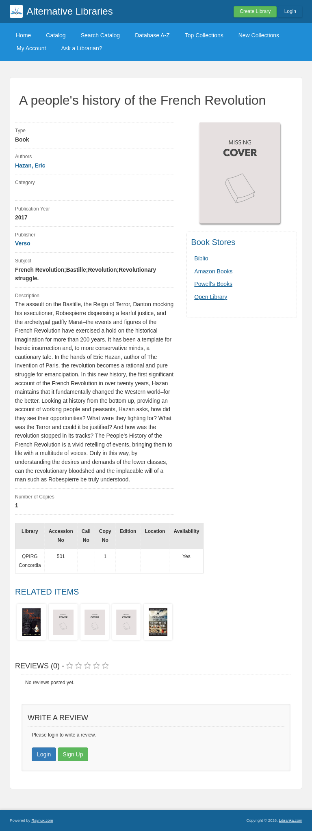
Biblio (201, 258)
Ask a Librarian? (81, 48)
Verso (22, 243)
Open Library (210, 297)
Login (290, 11)
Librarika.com (290, 820)
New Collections (258, 35)
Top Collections (204, 35)
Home (23, 35)
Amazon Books (213, 271)
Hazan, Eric (30, 166)
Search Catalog (100, 35)
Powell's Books (213, 284)
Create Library (255, 11)
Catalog (55, 35)
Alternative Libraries (70, 11)
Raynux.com (42, 820)
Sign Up (73, 754)
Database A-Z (152, 35)
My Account (31, 48)
